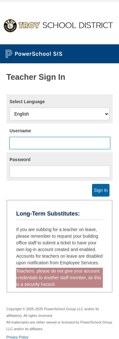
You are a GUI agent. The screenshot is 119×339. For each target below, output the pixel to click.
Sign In (101, 190)
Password (20, 159)
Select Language (27, 101)
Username (20, 130)
